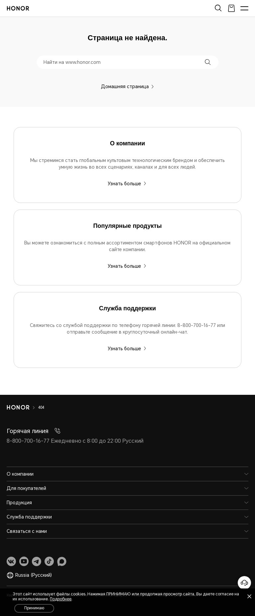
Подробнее (60, 599)
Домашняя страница (127, 86)
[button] (208, 62)
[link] (11, 561)
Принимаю (34, 608)
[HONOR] (22, 407)
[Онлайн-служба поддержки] (244, 582)
